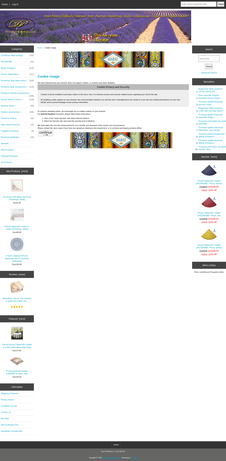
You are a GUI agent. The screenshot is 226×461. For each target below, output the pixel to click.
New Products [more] (17, 171)
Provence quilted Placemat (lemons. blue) (211, 103)
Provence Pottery (17, 118)
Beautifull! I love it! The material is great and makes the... (17, 291)
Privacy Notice (7, 399)
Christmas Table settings (17, 55)
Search (209, 49)
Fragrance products (17, 131)
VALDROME (17, 61)
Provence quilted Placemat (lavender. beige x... (211, 115)
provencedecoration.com (111, 458)
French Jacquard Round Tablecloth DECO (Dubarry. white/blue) (17, 250)
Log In (15, 4)
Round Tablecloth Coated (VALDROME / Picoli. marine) (209, 175)
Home (5, 4)
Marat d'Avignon (17, 68)
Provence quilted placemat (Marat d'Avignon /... (210, 141)
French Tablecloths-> (17, 74)
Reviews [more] (17, 274)
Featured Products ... (10, 156)
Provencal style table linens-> (17, 80)
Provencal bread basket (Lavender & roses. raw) (17, 365)
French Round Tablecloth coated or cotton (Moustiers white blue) (16, 337)
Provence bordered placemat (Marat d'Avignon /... (212, 135)
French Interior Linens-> (17, 99)
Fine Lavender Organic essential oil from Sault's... (210, 96)
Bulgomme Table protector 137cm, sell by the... (210, 90)
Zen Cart (134, 458)
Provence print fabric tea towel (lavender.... (212, 122)
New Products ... (8, 150)
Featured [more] (17, 319)
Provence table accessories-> (17, 87)
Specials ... (6, 143)
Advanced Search (209, 72)
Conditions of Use (9, 406)
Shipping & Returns (9, 393)
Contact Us (6, 412)
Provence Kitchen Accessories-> (17, 94)
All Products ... (7, 162)
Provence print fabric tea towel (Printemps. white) (17, 190)
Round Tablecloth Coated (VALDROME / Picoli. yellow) (209, 239)
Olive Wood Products (17, 124)
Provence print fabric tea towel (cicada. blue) (212, 148)
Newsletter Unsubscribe (11, 431)
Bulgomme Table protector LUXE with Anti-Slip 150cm (211, 109)
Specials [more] (209, 156)
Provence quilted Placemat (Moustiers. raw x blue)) (211, 128)
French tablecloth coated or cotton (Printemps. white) (17, 219)
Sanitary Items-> (17, 106)
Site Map (5, 418)
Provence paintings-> (17, 137)
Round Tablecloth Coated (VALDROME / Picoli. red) (209, 207)
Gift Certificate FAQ (9, 425)
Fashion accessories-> (17, 112)
